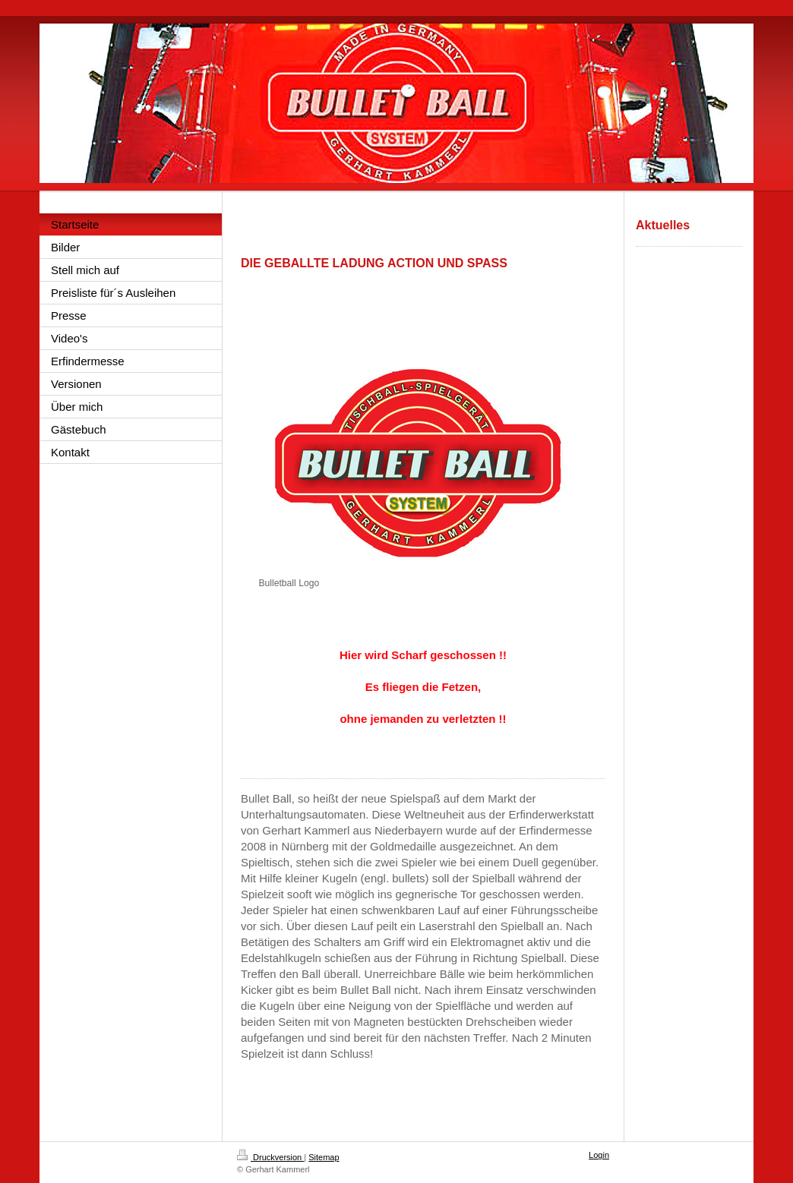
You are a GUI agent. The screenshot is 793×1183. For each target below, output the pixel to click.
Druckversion (270, 1157)
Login (599, 1154)
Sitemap (323, 1157)
